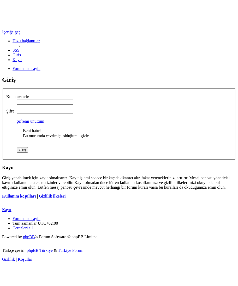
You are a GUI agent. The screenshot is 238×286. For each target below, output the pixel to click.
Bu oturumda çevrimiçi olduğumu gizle (53, 136)
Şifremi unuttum (30, 121)
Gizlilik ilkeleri (52, 196)
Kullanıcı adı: (17, 96)
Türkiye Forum (70, 250)
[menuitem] (16, 50)
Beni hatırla (30, 130)
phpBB (29, 237)
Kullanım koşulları (19, 196)
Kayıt (6, 209)
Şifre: (11, 111)
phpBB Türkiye (40, 250)
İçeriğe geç (11, 32)
